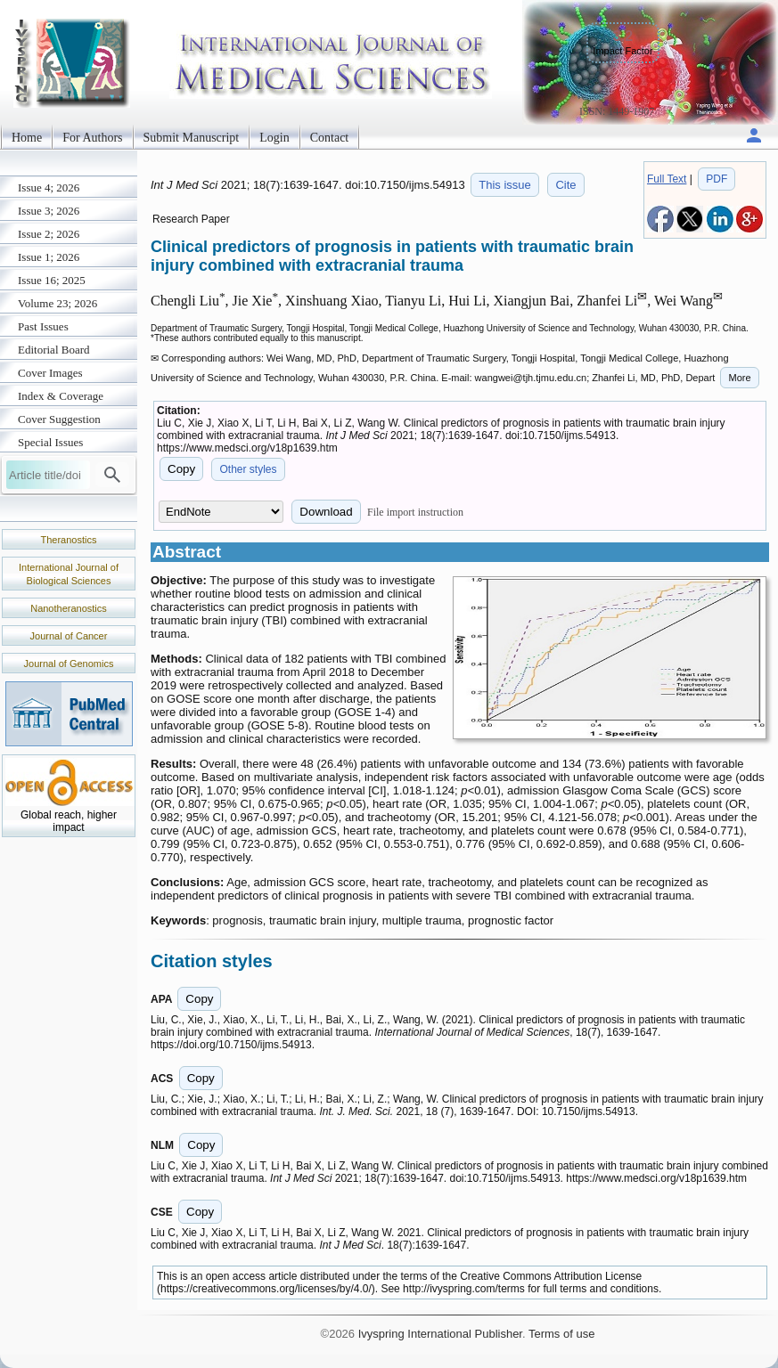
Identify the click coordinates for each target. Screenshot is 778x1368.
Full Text (666, 179)
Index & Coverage (60, 396)
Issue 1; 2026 (48, 257)
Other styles (247, 469)
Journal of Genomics (69, 663)
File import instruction (415, 512)
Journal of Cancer (69, 636)
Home (27, 137)
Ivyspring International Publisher (440, 1333)
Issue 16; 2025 (52, 280)
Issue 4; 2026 (48, 187)
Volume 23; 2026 (57, 303)
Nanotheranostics (68, 608)
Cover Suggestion (59, 419)
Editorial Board (54, 349)
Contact (329, 137)
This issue (505, 184)
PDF (716, 179)
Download (325, 511)
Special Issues (50, 442)
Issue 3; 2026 (48, 210)
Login (274, 137)
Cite (565, 184)
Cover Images (50, 372)
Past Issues (43, 326)
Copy (181, 469)
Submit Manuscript (191, 137)
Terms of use (561, 1333)
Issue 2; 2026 (48, 233)
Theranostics (69, 539)
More (739, 377)
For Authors (92, 137)
